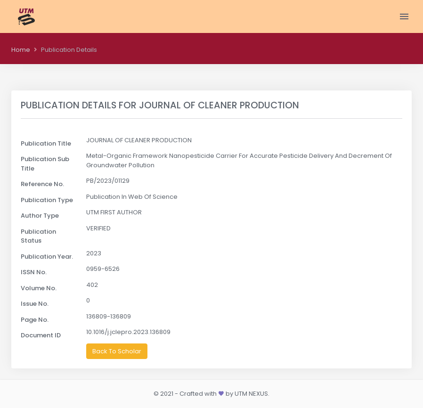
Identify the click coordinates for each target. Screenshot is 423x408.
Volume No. (39, 288)
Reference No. (42, 184)
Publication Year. (47, 256)
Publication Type (47, 200)
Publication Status (38, 236)
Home (20, 49)
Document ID (41, 335)
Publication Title (46, 143)
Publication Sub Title (45, 164)
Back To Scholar (116, 351)
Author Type (40, 215)
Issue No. (35, 303)
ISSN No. (34, 272)
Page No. (35, 319)
